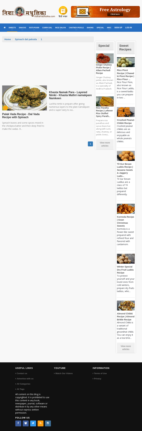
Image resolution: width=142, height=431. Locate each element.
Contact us (22, 373)
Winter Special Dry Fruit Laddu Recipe (125, 269)
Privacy (97, 378)
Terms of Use (100, 373)
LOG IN (128, 27)
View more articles (105, 144)
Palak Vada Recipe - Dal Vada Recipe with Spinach (20, 116)
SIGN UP (118, 27)
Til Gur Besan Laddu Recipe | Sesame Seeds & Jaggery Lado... (125, 170)
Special (104, 46)
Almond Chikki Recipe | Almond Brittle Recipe (125, 316)
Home (7, 39)
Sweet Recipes (125, 47)
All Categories (23, 384)
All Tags (20, 389)
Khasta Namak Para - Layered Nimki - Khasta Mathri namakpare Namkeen (70, 95)
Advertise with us (25, 378)
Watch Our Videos (64, 373)
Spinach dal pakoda (26, 39)
